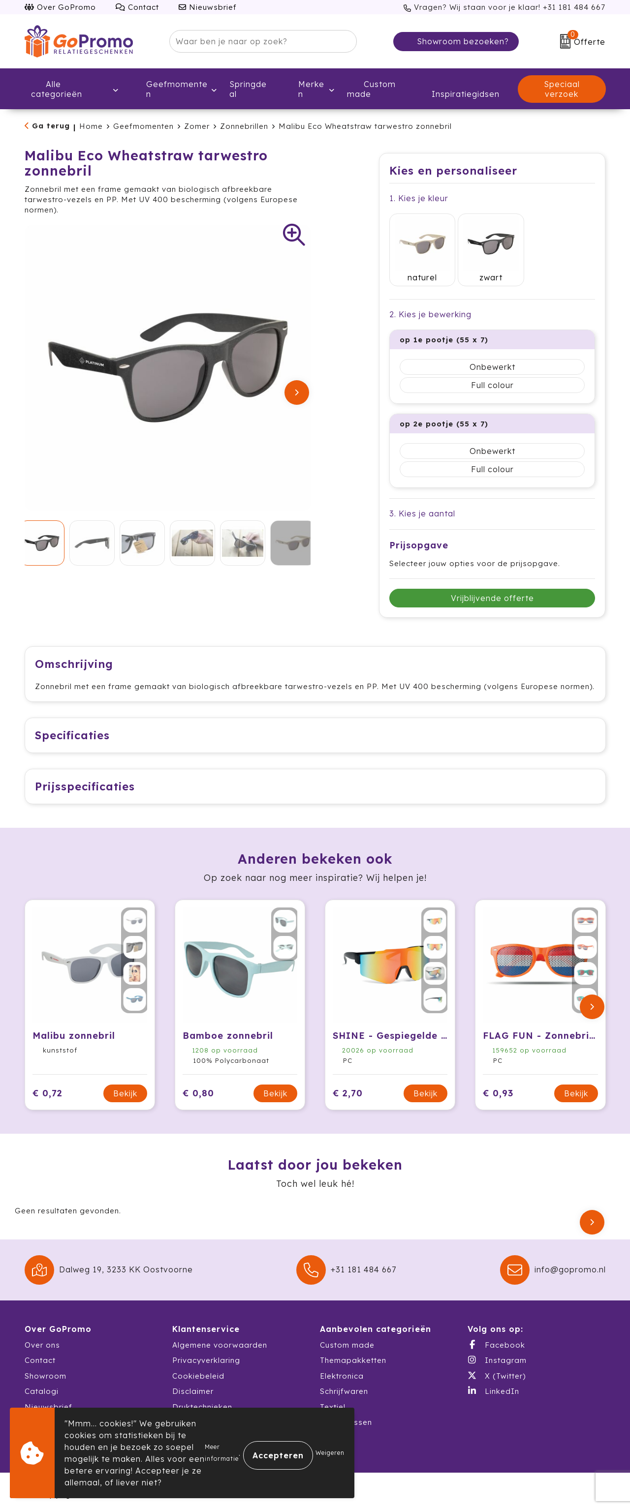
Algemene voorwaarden (219, 1338)
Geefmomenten (169, 89)
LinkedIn (493, 1384)
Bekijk (125, 1086)
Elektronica (342, 1369)
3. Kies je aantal (422, 497)
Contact (137, 7)
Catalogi (42, 1384)
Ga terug (51, 125)
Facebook (496, 1338)
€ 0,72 (47, 1086)
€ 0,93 (498, 1086)
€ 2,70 (348, 1086)
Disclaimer (193, 1384)
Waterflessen (346, 1415)
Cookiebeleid (198, 1369)
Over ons (42, 1338)
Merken (304, 89)
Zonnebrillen (244, 126)
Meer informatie (222, 1452)
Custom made (347, 1338)
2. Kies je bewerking (430, 297)
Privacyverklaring (206, 1353)
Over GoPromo (60, 7)
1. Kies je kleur (418, 198)
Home (91, 126)
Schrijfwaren (344, 1384)
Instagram (497, 1353)
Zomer (197, 126)
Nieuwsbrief (208, 7)
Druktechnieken (202, 1400)
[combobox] (252, 41)
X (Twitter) (497, 1369)
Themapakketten (353, 1353)
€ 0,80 (198, 1086)
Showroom (45, 1369)
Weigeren (330, 1452)
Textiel (333, 1400)
